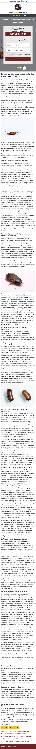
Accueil (3, 746)
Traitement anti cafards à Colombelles (13, 739)
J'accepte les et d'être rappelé (19, 54)
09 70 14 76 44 (18, 34)
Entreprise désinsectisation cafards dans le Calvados (15, 731)
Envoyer (18, 59)
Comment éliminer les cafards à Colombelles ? (16, 741)
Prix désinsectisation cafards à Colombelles (15, 733)
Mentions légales (11, 746)
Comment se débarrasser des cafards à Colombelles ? (18, 736)
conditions (18, 54)
